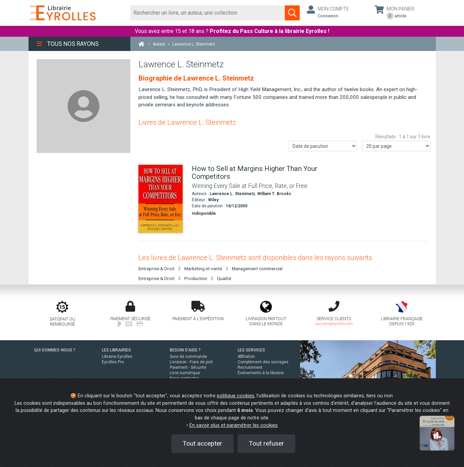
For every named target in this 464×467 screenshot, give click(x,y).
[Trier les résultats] (322, 146)
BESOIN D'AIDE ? (185, 350)
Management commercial (257, 268)
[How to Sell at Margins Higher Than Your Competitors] (162, 199)
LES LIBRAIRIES (116, 350)
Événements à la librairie (261, 372)
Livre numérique (185, 372)
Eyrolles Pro (113, 362)
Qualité (224, 278)
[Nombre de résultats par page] (396, 146)
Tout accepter (202, 443)
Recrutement (250, 367)
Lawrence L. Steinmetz (232, 193)
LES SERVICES (251, 350)
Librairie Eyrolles (117, 356)
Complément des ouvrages (263, 362)
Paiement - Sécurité (188, 367)
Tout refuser (266, 443)
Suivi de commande (188, 356)
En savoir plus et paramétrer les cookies (233, 425)
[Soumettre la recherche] (292, 12)
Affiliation (246, 356)
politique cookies (235, 396)
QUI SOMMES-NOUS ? (54, 350)
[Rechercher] (207, 12)
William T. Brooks (274, 193)
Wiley (213, 199)
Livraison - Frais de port (191, 362)
